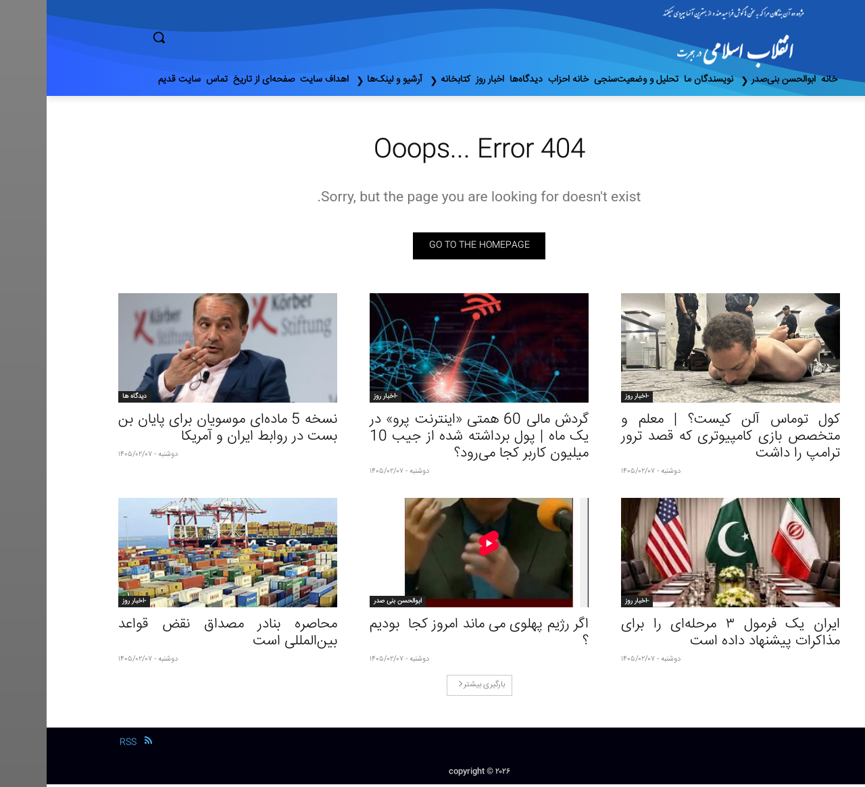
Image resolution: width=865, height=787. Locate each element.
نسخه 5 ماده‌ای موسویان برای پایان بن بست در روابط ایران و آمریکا (181, 431)
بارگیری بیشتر (435, 687)
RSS (81, 745)
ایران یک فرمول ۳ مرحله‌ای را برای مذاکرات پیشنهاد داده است (683, 635)
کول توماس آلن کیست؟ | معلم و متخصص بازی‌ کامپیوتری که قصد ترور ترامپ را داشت (683, 439)
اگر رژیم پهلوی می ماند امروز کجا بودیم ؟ (432, 635)
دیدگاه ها (88, 399)
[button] (216, 37)
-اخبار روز (590, 399)
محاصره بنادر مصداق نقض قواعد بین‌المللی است (181, 635)
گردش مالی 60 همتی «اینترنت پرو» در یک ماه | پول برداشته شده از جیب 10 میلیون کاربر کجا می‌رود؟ (432, 439)
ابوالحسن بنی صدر (351, 604)
